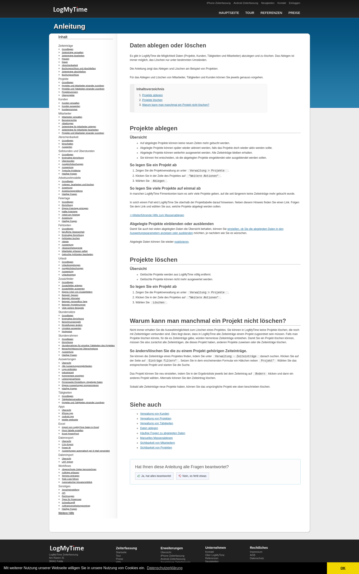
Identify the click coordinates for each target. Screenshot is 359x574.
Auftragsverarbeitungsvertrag (76, 505)
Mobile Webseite (70, 419)
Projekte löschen (152, 100)
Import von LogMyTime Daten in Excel (80, 427)
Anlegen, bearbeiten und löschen (78, 184)
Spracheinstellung (70, 489)
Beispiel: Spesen (70, 295)
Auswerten (67, 147)
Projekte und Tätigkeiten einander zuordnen (83, 88)
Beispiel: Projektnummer (74, 304)
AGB (252, 555)
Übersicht (66, 363)
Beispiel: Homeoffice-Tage (74, 301)
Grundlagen (67, 49)
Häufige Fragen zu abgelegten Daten (162, 432)
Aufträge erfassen (70, 472)
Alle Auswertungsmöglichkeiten (77, 366)
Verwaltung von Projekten (155, 417)
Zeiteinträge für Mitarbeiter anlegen (79, 126)
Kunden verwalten (70, 103)
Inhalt (62, 37)
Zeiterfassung (126, 548)
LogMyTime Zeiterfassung (63, 554)
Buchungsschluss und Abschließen (79, 68)
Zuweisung (67, 187)
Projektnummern (70, 92)
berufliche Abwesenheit (73, 232)
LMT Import (67, 461)
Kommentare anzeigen (73, 375)
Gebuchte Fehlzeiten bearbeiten (77, 254)
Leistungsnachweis (71, 379)
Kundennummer (69, 109)
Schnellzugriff (68, 502)
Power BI (66, 447)
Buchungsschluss (70, 74)
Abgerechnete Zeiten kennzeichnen (79, 469)
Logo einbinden (69, 369)
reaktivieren (181, 241)
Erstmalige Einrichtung (73, 157)
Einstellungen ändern (72, 325)
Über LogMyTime (215, 555)
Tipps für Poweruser (72, 499)
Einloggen (294, 3)
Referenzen (271, 13)
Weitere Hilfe (66, 513)
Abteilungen (67, 123)
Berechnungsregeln (71, 322)
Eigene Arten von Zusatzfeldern (77, 292)
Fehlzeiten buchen (71, 238)
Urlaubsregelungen (71, 265)
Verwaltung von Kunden (154, 413)
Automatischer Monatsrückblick (77, 482)
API (63, 493)
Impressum (256, 551)
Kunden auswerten (71, 106)
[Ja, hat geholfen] (154, 475)
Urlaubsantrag (69, 274)
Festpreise (67, 331)
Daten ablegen (149, 427)
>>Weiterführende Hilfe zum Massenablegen (157, 215)
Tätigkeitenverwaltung (72, 399)
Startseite (121, 552)
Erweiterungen (172, 548)
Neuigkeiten (268, 3)
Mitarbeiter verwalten (72, 117)
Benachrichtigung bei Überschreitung (80, 348)
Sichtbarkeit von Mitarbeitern (157, 442)
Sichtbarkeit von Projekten (156, 447)
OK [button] (342, 568)
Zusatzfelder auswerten (73, 288)
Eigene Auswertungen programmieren (80, 385)
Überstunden (68, 161)
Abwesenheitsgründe (72, 248)
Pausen (65, 58)
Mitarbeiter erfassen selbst (75, 251)
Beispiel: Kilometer (71, 298)
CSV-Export (67, 444)
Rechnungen (68, 496)
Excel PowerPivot (70, 433)
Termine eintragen (70, 475)
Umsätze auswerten (71, 328)
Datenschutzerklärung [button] (164, 568)
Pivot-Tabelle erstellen (72, 430)
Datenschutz (257, 558)
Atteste (65, 241)
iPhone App (67, 413)
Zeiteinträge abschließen (74, 71)
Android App (68, 416)
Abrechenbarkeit (70, 65)
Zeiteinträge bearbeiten (73, 55)
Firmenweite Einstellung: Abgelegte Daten (82, 382)
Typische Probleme (71, 170)
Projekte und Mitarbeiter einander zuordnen (83, 85)
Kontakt (281, 3)
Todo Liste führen (70, 479)
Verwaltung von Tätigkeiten (156, 422)
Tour (249, 13)
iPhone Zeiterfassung (219, 3)
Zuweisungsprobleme (72, 191)
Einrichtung (67, 205)
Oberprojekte (68, 95)
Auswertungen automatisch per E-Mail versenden (86, 450)
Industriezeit (68, 372)
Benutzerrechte (69, 120)
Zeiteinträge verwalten (72, 52)
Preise (294, 13)
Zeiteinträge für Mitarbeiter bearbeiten (80, 129)
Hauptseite (229, 13)
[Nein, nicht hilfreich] (192, 475)
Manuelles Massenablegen (156, 437)
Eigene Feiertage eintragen (75, 208)
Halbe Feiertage (69, 211)
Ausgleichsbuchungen (72, 164)
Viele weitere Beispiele (73, 308)
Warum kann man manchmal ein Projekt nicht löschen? (175, 104)
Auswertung (67, 167)
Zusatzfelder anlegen (72, 285)
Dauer (65, 62)
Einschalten (67, 143)
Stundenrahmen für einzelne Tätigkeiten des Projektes (88, 345)
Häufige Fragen (69, 173)
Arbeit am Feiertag (71, 214)
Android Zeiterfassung (246, 3)
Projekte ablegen (152, 95)
